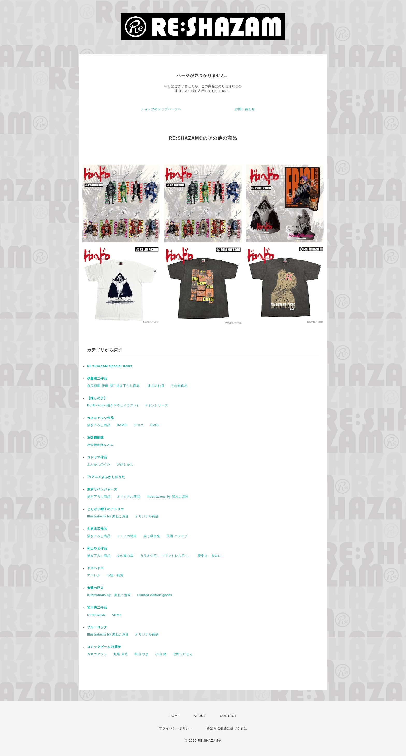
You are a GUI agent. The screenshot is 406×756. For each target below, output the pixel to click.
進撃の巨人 (95, 588)
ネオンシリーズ (156, 405)
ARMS (117, 615)
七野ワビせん (183, 654)
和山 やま (141, 654)
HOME (174, 716)
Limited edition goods (154, 595)
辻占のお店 (156, 386)
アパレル (93, 575)
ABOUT (200, 716)
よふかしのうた (99, 464)
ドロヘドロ (95, 568)
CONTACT (228, 716)
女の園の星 (125, 556)
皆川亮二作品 (97, 607)
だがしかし (125, 464)
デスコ (139, 425)
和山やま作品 (97, 548)
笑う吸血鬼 (151, 536)
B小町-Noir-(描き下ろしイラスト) (112, 405)
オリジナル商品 (128, 496)
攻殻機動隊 (95, 437)
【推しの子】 (97, 398)
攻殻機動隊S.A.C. (100, 445)
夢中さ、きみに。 (211, 556)
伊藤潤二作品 (97, 378)
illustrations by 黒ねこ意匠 (109, 595)
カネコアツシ (97, 654)
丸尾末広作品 (97, 529)
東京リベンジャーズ (102, 489)
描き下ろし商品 (99, 425)
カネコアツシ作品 (100, 418)
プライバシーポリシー (176, 728)
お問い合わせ (245, 109)
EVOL (155, 425)
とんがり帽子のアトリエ (105, 509)
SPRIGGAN (96, 615)
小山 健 (160, 654)
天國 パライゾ (177, 536)
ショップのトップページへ (161, 109)
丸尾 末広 (120, 654)
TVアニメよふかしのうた (106, 477)
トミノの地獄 (127, 536)
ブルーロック (97, 627)
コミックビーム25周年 (104, 647)
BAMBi (122, 425)
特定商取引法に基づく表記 (227, 728)
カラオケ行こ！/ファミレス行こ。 (166, 556)
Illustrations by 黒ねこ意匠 (168, 496)
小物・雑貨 (115, 575)
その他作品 (179, 386)
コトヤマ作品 (97, 457)
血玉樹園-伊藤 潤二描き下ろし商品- (114, 386)
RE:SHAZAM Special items (109, 366)
